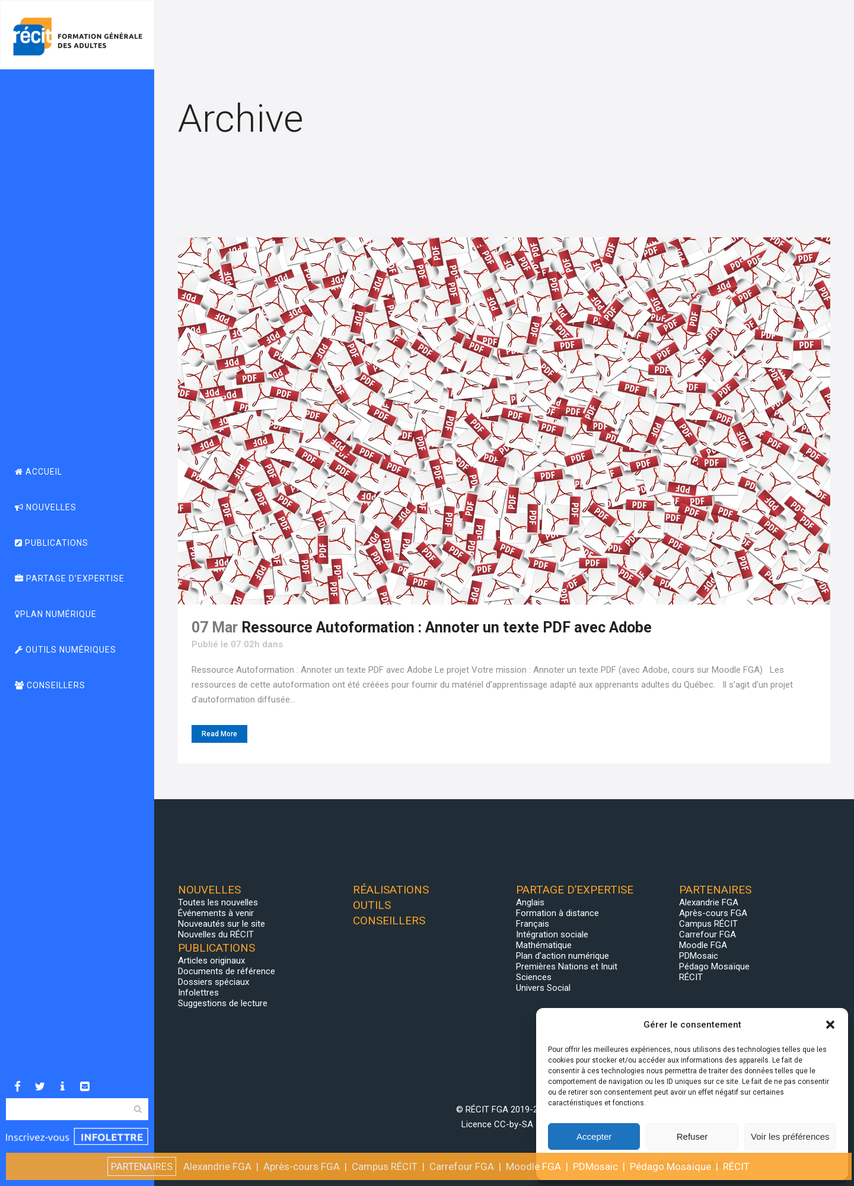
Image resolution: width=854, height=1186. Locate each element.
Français (532, 923)
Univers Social (543, 987)
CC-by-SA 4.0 (520, 1124)
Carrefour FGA (707, 934)
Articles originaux (211, 960)
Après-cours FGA (713, 913)
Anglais (530, 902)
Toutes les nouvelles (218, 902)
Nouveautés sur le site (221, 923)
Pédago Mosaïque (714, 966)
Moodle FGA (703, 945)
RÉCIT (691, 977)
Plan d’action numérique (562, 955)
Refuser (692, 1136)
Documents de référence (226, 971)
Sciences (534, 977)
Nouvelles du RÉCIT (216, 934)
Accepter (593, 1136)
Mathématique (544, 945)
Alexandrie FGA (708, 902)
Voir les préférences (790, 1136)
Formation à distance (557, 913)
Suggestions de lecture (222, 1003)
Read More (219, 734)
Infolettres (198, 992)
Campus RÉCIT (708, 923)
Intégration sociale (552, 934)
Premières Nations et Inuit (566, 966)
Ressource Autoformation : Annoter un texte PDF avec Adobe (446, 627)
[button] (830, 1025)
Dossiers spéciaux (213, 982)
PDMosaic (698, 955)
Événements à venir (216, 913)
